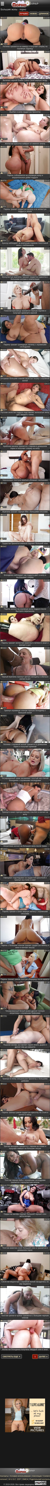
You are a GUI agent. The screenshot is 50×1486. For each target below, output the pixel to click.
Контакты (4, 1476)
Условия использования (20, 1476)
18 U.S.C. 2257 (14, 1479)
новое (33, 14)
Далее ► (43, 1356)
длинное (44, 14)
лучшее (24, 14)
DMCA (25, 1479)
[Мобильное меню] (2, 3)
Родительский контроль (39, 1479)
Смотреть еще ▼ (11, 1356)
